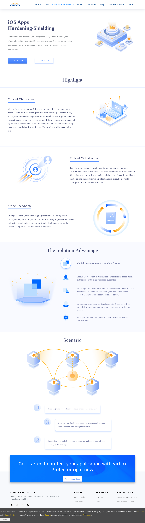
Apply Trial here (72, 479)
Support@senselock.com (127, 497)
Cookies (140, 512)
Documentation (116, 5)
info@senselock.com (125, 502)
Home (38, 5)
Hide (5, 520)
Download (91, 5)
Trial (46, 5)
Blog (102, 5)
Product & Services (61, 5)
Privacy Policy (80, 497)
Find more (87, 515)
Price (79, 5)
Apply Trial (17, 60)
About (130, 5)
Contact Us (44, 60)
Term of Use (79, 502)
